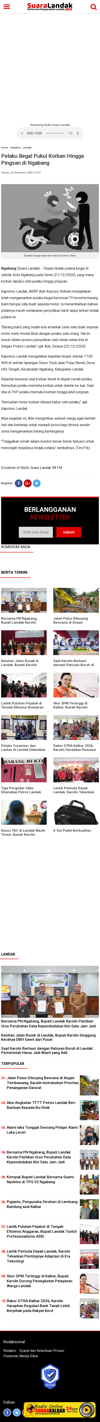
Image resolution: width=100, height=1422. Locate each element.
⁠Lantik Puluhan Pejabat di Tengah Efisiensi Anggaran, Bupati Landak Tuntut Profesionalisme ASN (42, 1231)
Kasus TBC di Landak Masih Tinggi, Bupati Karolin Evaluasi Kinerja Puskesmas (23, 835)
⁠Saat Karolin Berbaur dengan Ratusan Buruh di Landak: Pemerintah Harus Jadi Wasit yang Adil (47, 1050)
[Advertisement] (50, 67)
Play (86, 1409)
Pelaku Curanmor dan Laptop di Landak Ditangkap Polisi (23, 750)
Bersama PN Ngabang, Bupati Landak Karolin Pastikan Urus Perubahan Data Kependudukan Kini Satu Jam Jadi (48, 1023)
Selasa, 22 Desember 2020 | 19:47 (21, 172)
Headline (15, 147)
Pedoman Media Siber (20, 1356)
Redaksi (9, 1351)
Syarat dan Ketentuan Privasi (41, 1351)
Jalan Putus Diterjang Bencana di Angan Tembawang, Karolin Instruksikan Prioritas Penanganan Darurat (43, 1083)
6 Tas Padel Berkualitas (72, 831)
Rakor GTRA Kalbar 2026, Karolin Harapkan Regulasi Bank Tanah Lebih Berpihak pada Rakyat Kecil (38, 1306)
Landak (27, 147)
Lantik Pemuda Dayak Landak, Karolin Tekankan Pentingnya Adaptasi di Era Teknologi (38, 1256)
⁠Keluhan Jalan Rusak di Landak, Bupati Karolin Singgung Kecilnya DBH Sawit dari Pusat (48, 1037)
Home (4, 147)
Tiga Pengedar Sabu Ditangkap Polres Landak (21, 790)
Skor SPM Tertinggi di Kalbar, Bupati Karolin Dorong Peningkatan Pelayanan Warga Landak (39, 1281)
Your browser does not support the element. (50, 133)
